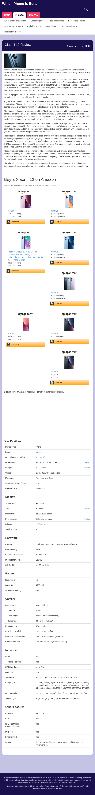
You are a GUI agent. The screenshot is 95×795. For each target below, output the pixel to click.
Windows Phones (69, 26)
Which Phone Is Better (20, 4)
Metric (87, 462)
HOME (7, 15)
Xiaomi (39, 452)
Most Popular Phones (13, 26)
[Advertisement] (47, 420)
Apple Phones (51, 26)
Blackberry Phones (12, 32)
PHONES (19, 15)
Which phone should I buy (15, 21)
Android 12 (40, 457)
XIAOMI (11, 211)
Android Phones (34, 26)
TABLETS (33, 15)
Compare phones (38, 21)
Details (53, 185)
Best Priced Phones (76, 21)
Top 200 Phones (57, 21)
